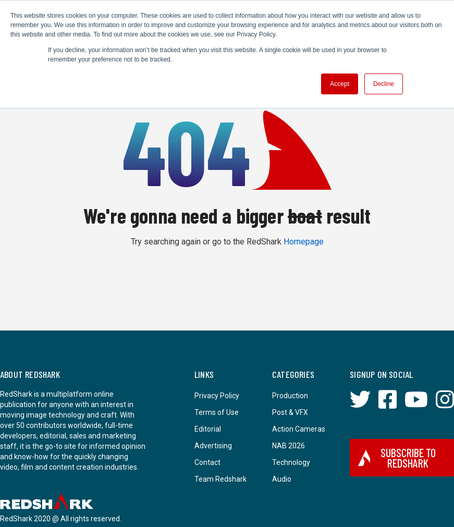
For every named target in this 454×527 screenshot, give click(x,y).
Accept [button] (339, 84)
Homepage (304, 242)
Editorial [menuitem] (207, 429)
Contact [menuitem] (207, 462)
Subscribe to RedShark (396, 458)
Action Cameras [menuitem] (298, 429)
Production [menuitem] (290, 395)
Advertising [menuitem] (213, 446)
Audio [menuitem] (281, 479)
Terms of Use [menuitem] (216, 412)
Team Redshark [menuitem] (220, 479)
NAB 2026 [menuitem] (288, 446)
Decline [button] (383, 84)
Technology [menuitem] (291, 462)
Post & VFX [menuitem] (290, 412)
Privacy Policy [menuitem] (216, 395)
